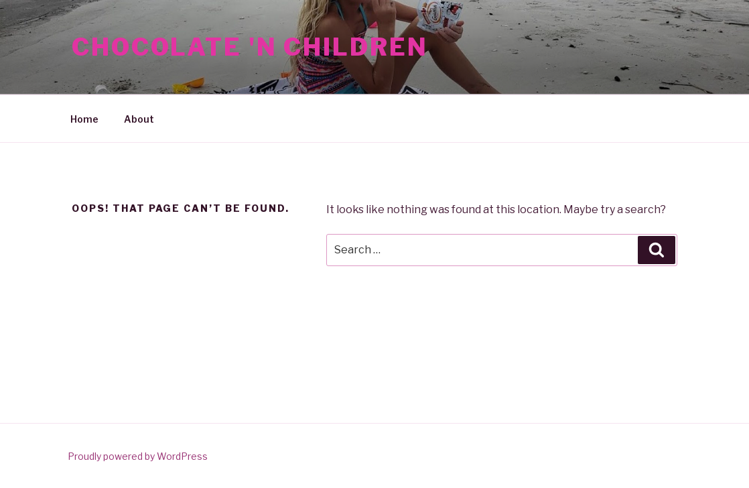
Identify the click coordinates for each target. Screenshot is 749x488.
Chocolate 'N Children (249, 47)
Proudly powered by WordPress (138, 456)
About (139, 119)
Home (84, 119)
